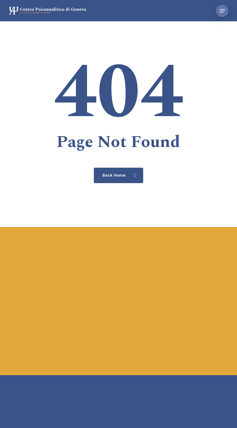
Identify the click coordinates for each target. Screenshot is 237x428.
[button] (222, 11)
